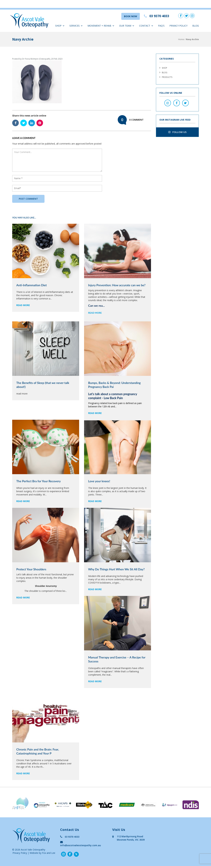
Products (167, 77)
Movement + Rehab (101, 25)
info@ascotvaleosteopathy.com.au (80, 843)
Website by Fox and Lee (42, 852)
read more (23, 305)
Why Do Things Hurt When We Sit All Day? (116, 569)
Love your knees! (99, 481)
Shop (59, 25)
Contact (146, 25)
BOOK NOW (130, 16)
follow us (177, 132)
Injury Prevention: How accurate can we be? (117, 285)
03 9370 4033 (69, 836)
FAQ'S (161, 25)
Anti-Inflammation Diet (31, 285)
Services (76, 25)
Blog (195, 25)
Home (181, 39)
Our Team (126, 25)
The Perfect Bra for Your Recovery (38, 481)
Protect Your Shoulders (31, 569)
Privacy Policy (178, 25)
